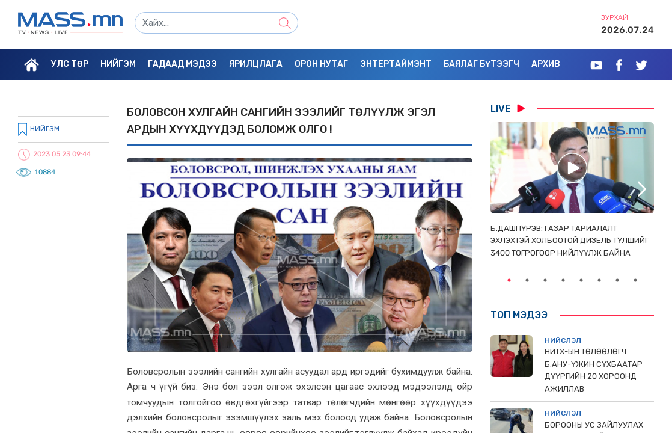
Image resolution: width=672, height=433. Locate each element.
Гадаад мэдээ (182, 64)
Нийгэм (118, 64)
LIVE (507, 108)
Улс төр (69, 64)
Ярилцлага (256, 64)
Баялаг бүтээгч (481, 64)
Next (642, 189)
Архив (545, 64)
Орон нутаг (321, 64)
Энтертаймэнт (396, 64)
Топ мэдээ (519, 315)
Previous (502, 189)
